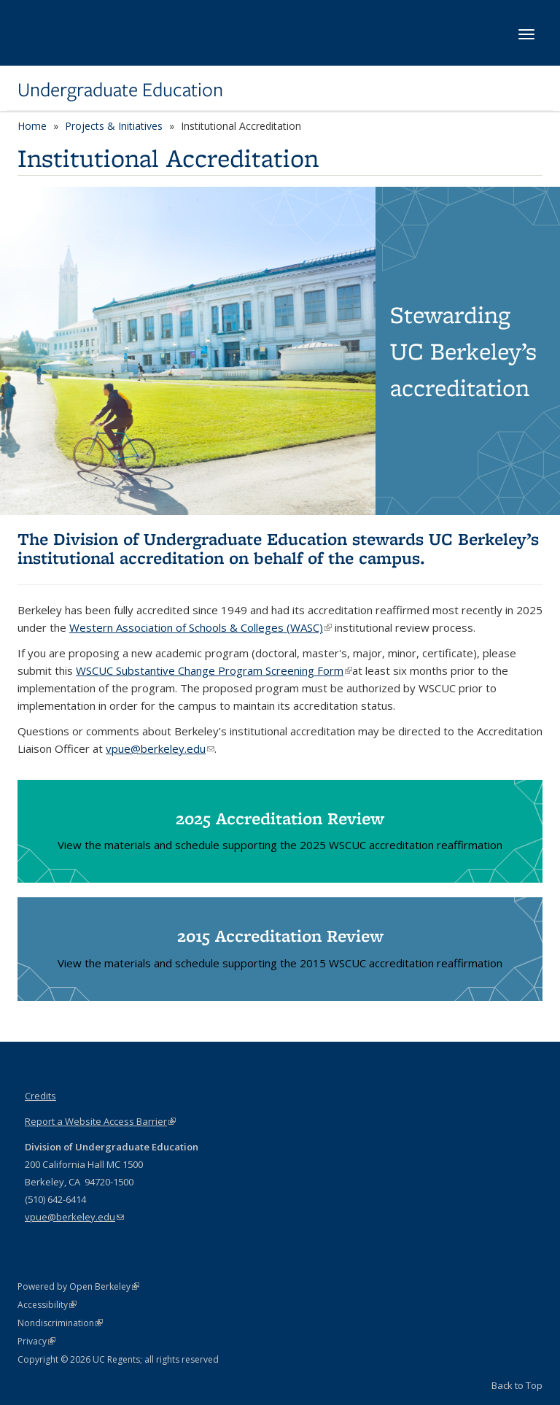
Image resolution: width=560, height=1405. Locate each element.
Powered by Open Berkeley (78, 1286)
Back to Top (516, 1385)
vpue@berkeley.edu (74, 1216)
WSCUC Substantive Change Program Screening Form (214, 670)
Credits (40, 1095)
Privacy (36, 1341)
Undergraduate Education (120, 90)
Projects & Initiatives (114, 126)
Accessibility (47, 1304)
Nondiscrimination (60, 1323)
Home (32, 126)
